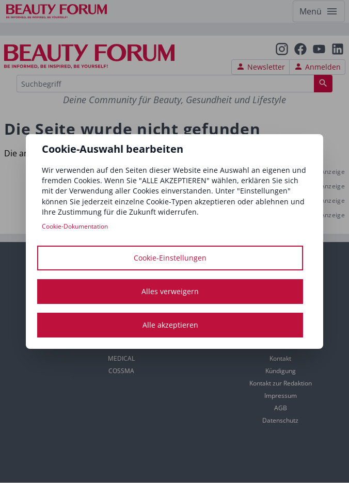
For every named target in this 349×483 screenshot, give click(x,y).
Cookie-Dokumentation (75, 226)
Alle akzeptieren (170, 325)
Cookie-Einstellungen (170, 258)
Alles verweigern (170, 291)
